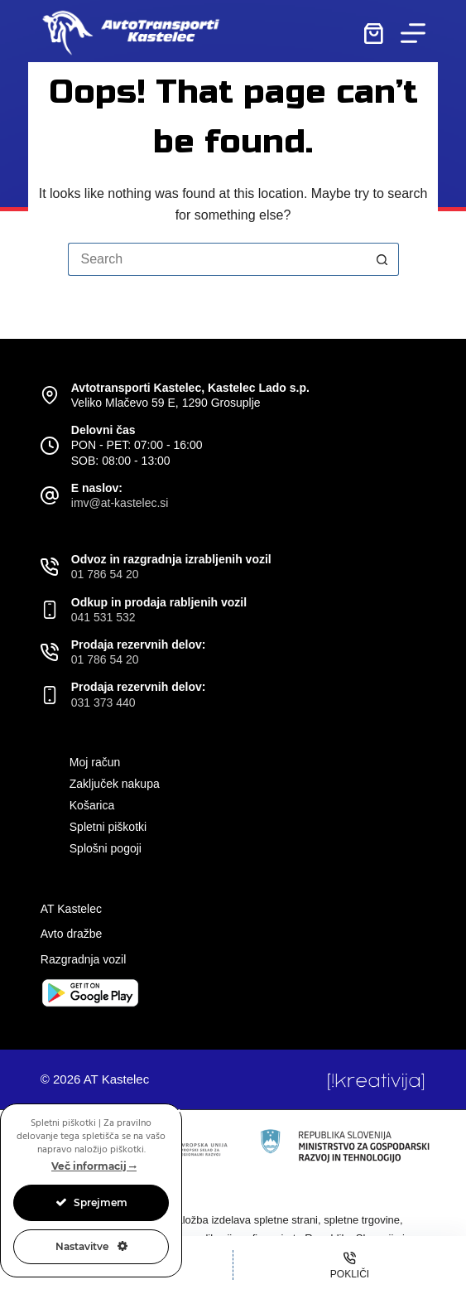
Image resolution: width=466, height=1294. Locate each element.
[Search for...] (217, 259)
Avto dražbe (71, 933)
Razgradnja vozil (84, 959)
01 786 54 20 (105, 574)
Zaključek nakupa (115, 783)
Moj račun (95, 762)
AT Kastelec (71, 908)
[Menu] (413, 33)
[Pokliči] (349, 1265)
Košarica (92, 805)
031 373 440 (103, 702)
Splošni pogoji (106, 848)
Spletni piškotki (108, 826)
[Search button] (382, 259)
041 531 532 (103, 617)
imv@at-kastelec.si (120, 502)
